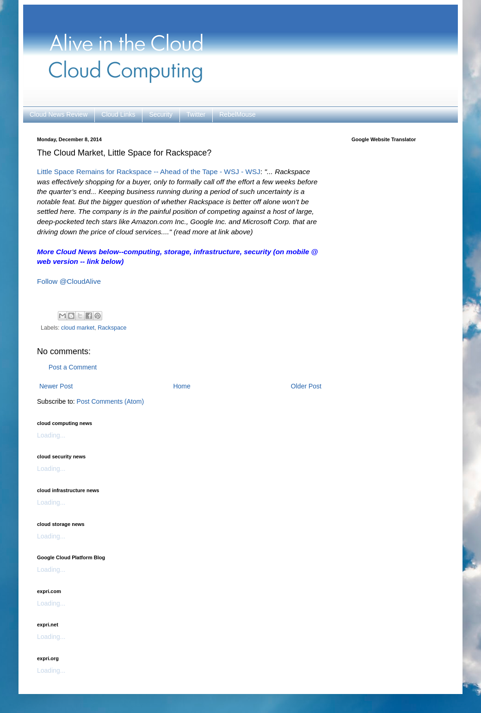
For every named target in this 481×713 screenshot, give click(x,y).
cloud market (77, 328)
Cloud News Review (58, 114)
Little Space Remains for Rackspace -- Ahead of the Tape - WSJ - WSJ (148, 171)
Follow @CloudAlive (69, 281)
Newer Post (56, 386)
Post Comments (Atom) (110, 401)
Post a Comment (73, 367)
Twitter (195, 114)
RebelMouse (237, 114)
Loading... (51, 435)
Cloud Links (118, 114)
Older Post (306, 386)
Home (181, 386)
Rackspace (112, 328)
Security (161, 114)
